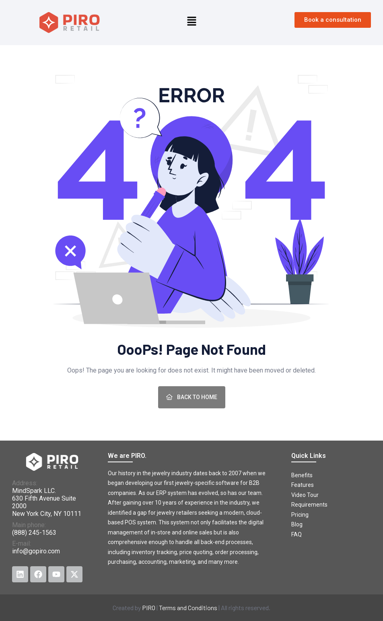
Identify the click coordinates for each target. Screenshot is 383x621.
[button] (191, 20)
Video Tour (305, 495)
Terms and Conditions (188, 607)
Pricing (300, 514)
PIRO (148, 607)
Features (302, 485)
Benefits (302, 475)
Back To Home (191, 397)
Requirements (309, 504)
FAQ (296, 534)
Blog (297, 524)
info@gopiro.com (36, 551)
